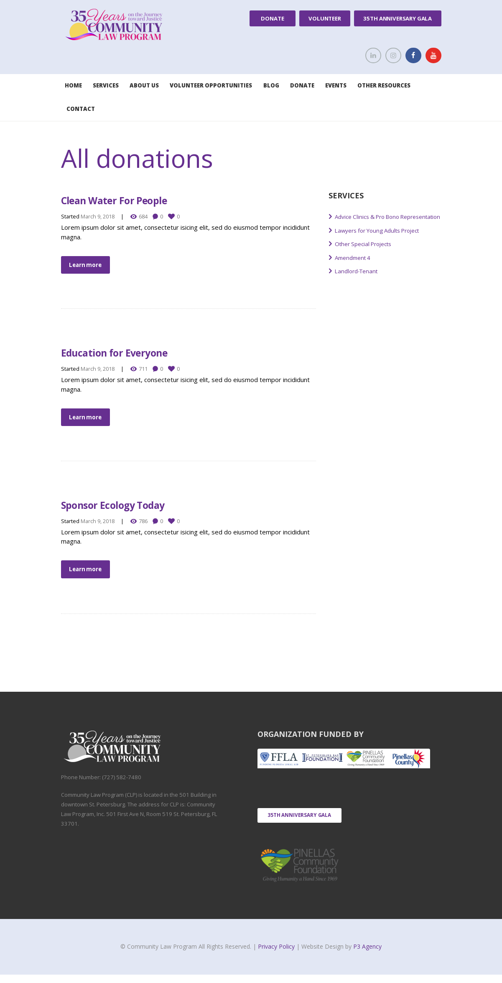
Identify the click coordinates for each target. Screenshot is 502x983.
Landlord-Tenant (359, 281)
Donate (272, 18)
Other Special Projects (367, 253)
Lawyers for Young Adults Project (383, 240)
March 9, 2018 (98, 216)
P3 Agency (367, 955)
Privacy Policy (277, 955)
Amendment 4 (355, 267)
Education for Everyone (138, 353)
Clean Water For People (138, 199)
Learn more (87, 266)
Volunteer (324, 18)
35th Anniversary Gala (397, 18)
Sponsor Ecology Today (136, 507)
